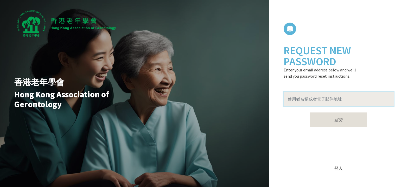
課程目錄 (290, 29)
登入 (338, 168)
